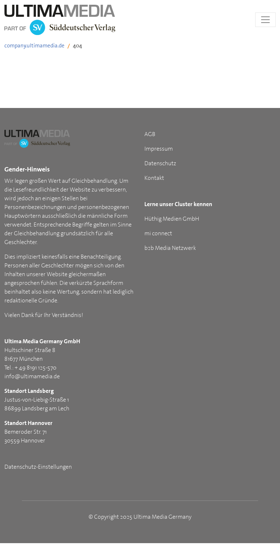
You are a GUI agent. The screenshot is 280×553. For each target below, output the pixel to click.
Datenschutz (160, 163)
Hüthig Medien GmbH (171, 219)
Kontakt (154, 178)
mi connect (158, 233)
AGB (149, 134)
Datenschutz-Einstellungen (38, 467)
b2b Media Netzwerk (170, 248)
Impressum (158, 148)
